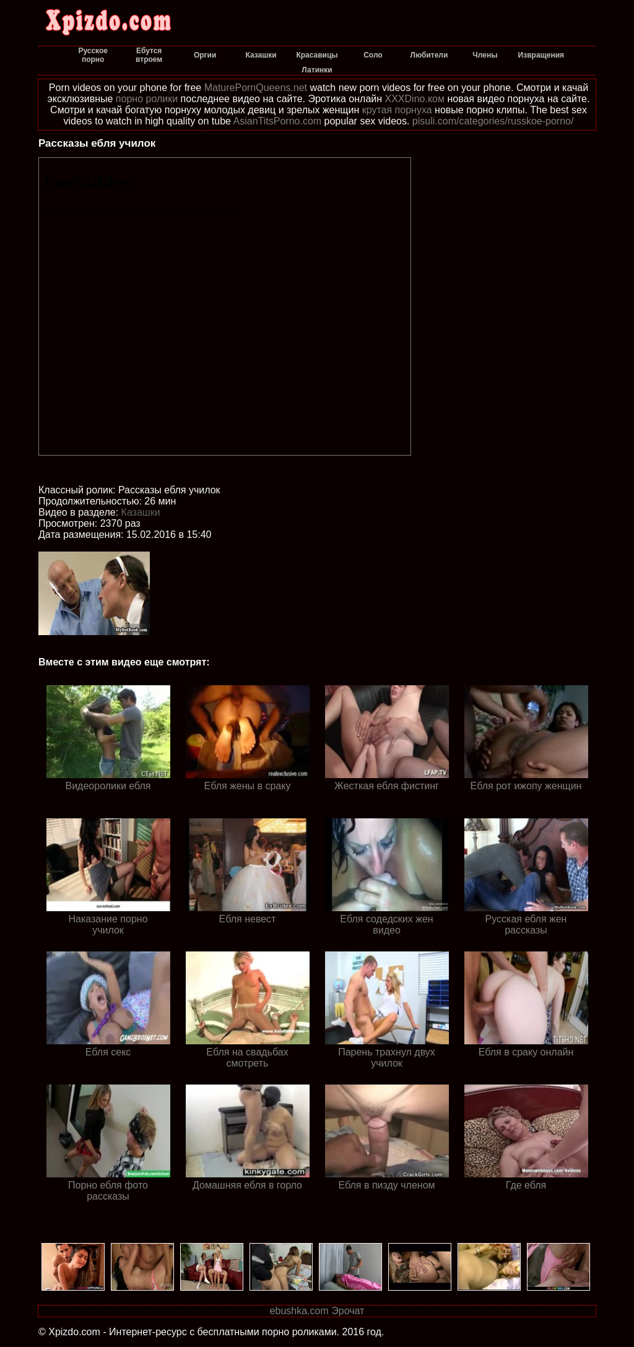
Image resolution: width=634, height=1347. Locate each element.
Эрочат (347, 1311)
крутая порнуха (397, 110)
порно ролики (147, 98)
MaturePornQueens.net (255, 87)
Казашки (140, 512)
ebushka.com (299, 1311)
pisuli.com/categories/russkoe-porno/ (493, 121)
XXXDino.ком (415, 98)
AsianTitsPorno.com (277, 121)
